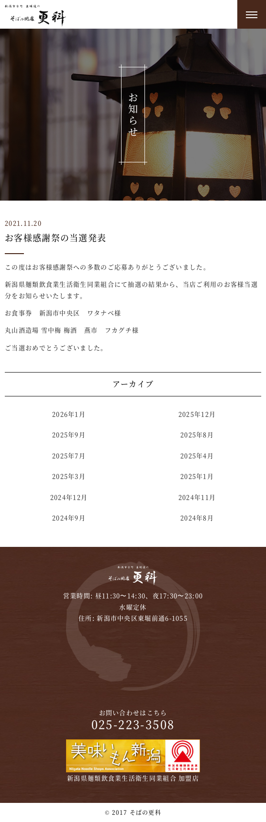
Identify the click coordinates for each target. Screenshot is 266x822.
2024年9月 (69, 517)
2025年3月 (69, 475)
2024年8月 (197, 517)
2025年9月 (69, 434)
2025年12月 (197, 413)
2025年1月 (197, 475)
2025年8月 (197, 434)
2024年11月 (197, 497)
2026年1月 (69, 413)
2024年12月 (69, 497)
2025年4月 (197, 455)
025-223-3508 (133, 723)
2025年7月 (69, 455)
